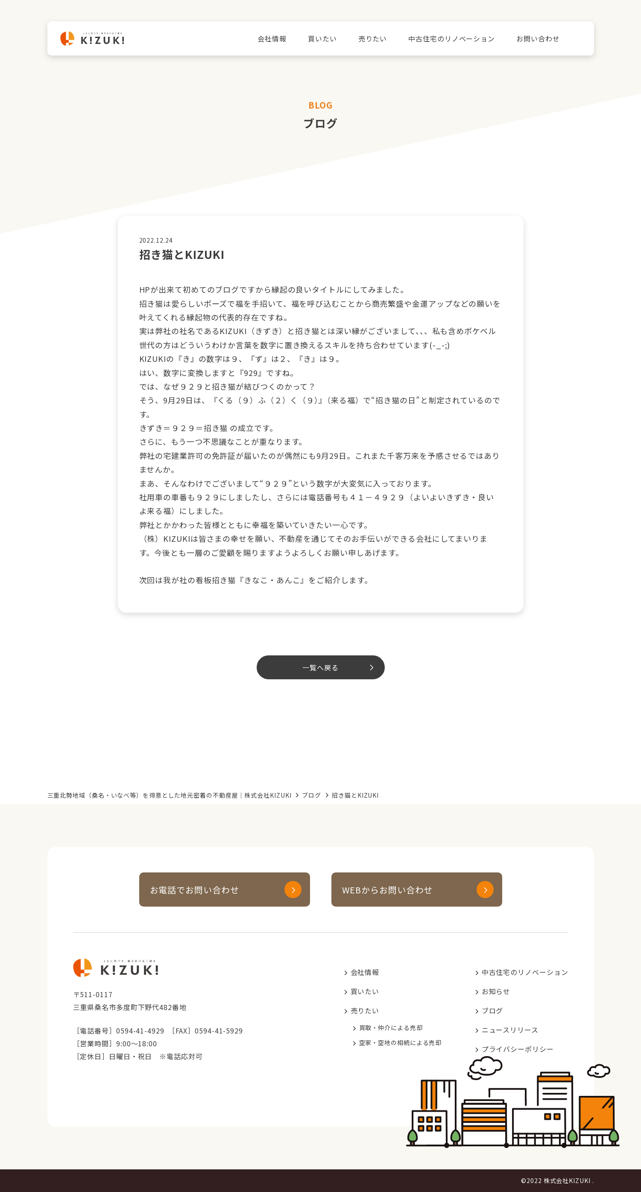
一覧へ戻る (320, 667)
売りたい (372, 38)
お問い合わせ (537, 38)
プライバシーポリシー (518, 1049)
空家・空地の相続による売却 (400, 1042)
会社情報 (272, 38)
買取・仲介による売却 (391, 1027)
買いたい (322, 38)
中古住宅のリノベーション (451, 38)
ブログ (311, 795)
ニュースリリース (510, 1030)
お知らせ (496, 991)
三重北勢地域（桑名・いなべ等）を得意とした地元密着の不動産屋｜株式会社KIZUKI (169, 795)
